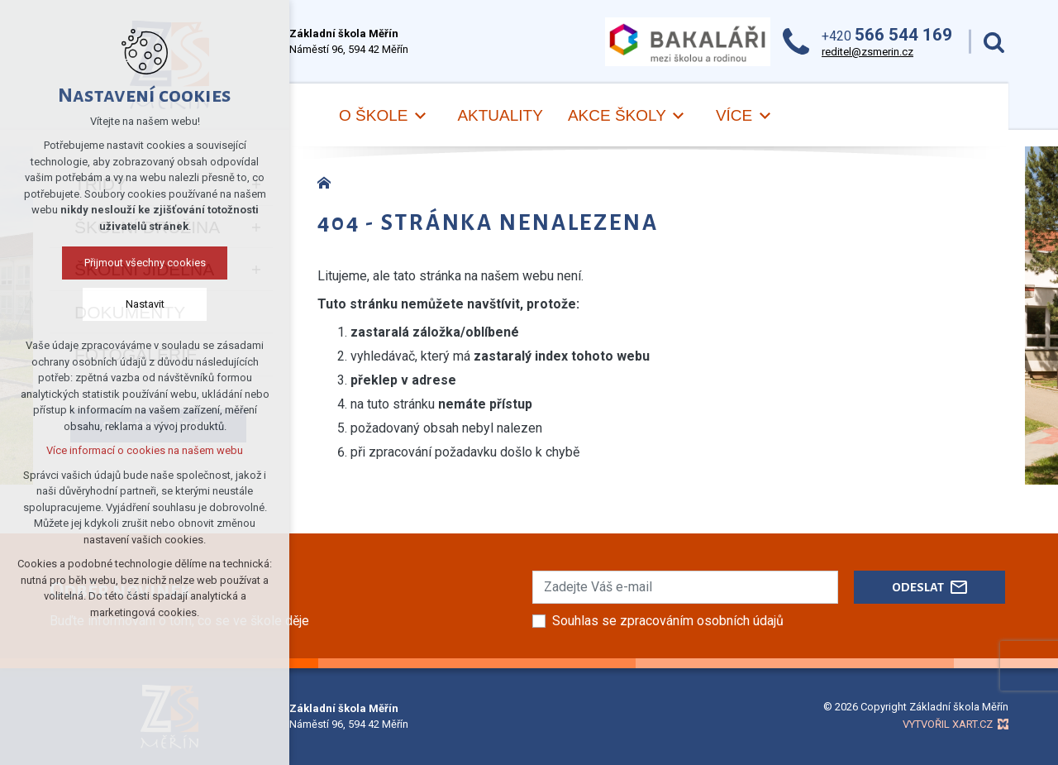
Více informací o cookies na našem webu (144, 450)
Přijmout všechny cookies (145, 262)
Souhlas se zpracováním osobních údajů (668, 621)
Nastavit (145, 304)
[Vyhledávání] (994, 42)
